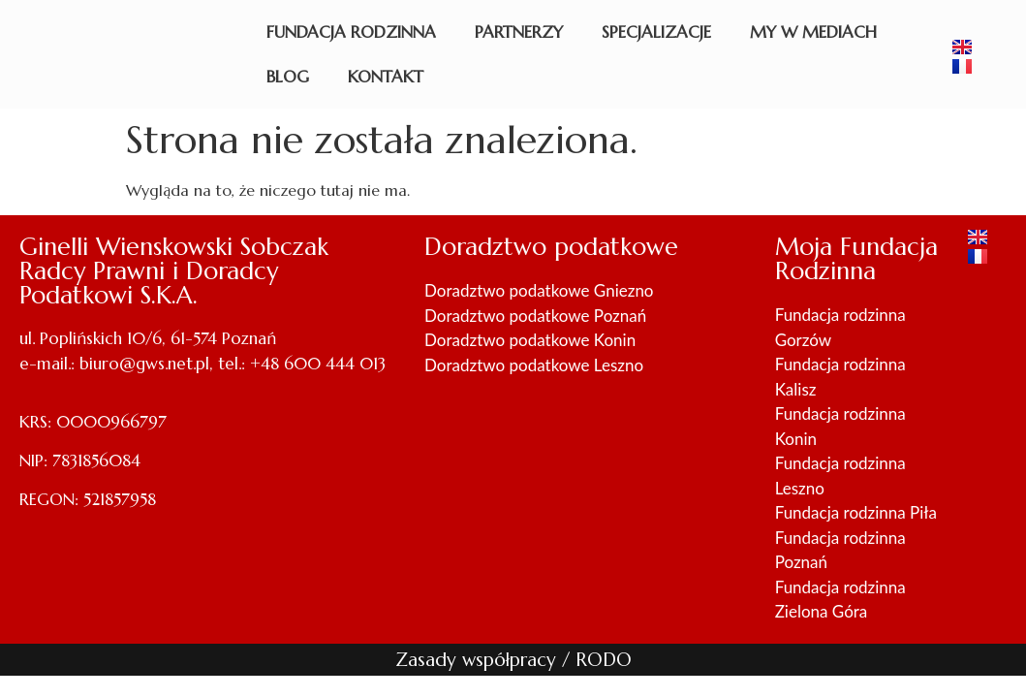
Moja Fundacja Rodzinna (856, 259)
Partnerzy (519, 32)
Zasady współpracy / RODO (513, 659)
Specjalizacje (656, 32)
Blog (287, 76)
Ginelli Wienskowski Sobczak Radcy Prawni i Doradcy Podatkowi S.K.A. (173, 271)
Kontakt (385, 76)
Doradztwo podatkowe (551, 247)
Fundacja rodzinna (351, 32)
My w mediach (813, 32)
